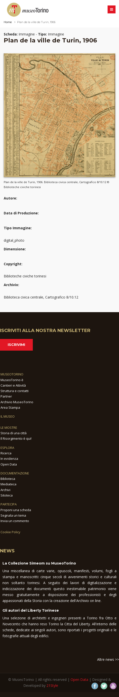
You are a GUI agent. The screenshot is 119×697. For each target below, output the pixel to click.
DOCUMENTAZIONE (14, 473)
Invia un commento (14, 521)
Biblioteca (7, 478)
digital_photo (14, 240)
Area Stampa (10, 407)
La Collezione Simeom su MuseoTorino (39, 563)
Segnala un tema (13, 515)
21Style (52, 685)
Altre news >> (108, 659)
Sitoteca (6, 495)
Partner (6, 396)
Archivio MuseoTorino (16, 402)
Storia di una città (13, 433)
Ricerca (5, 453)
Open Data (8, 464)
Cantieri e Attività (13, 385)
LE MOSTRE (8, 427)
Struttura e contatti (14, 391)
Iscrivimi (16, 344)
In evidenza (9, 458)
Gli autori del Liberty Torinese (30, 610)
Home (8, 22)
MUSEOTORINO (11, 374)
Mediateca (8, 484)
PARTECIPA (8, 504)
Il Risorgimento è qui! (16, 438)
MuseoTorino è (11, 380)
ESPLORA (7, 447)
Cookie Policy (10, 532)
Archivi (5, 490)
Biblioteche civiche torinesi (25, 276)
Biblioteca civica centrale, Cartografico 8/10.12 (41, 297)
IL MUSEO (7, 416)
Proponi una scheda (15, 510)
